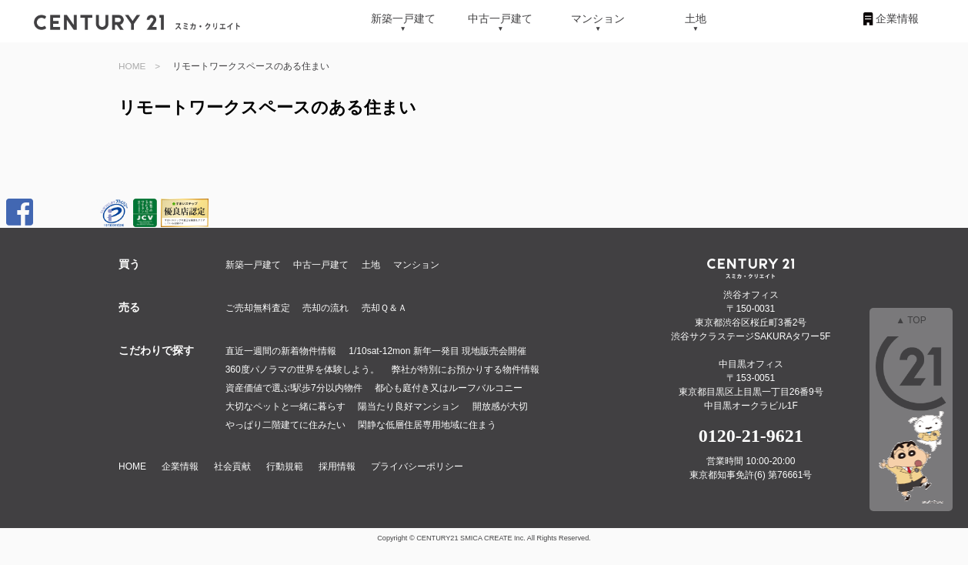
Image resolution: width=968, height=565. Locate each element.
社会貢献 (232, 466)
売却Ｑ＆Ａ (384, 308)
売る (129, 307)
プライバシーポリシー (417, 466)
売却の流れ (325, 308)
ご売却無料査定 (257, 308)
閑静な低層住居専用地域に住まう (427, 425)
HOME (131, 66)
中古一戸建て (500, 18)
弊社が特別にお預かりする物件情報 (465, 369)
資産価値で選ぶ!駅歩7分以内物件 (293, 388)
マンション (598, 18)
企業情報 (897, 18)
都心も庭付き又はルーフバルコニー (448, 388)
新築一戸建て (403, 18)
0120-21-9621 (751, 436)
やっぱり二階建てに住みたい (285, 425)
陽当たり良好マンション (408, 406)
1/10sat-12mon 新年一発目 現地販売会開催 (437, 351)
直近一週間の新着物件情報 (280, 351)
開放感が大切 (500, 406)
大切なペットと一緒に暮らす (285, 406)
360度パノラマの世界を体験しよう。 (302, 369)
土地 (695, 18)
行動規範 (284, 466)
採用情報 (337, 466)
